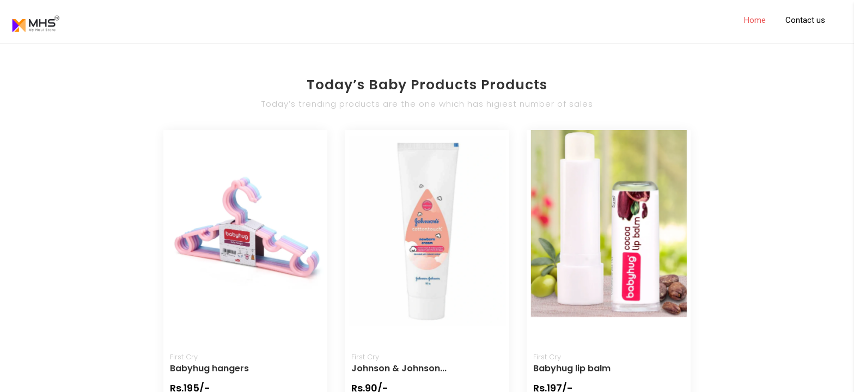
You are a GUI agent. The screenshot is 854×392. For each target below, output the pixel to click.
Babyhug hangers (209, 368)
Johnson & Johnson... (399, 368)
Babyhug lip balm (572, 368)
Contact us (805, 20)
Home (755, 20)
